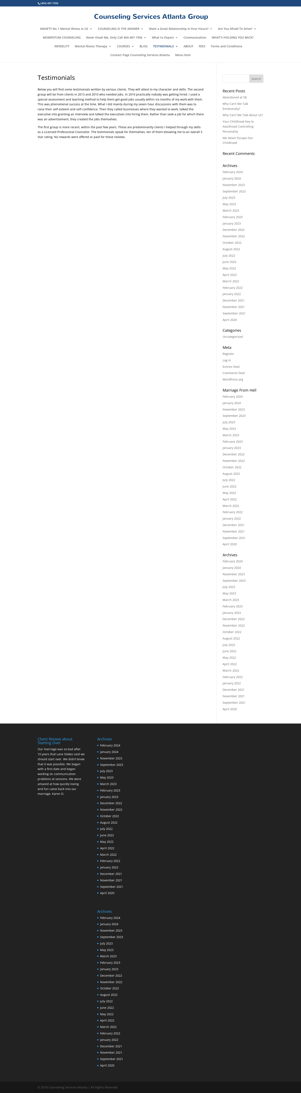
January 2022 (232, 294)
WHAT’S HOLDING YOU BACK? (233, 37)
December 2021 (234, 300)
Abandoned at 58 (235, 97)
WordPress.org (233, 379)
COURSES (123, 46)
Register (228, 354)
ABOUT (188, 46)
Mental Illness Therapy (91, 46)
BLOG (144, 46)
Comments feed (234, 373)
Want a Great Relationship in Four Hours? (178, 29)
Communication (195, 37)
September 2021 (234, 313)
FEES (202, 46)
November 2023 (234, 185)
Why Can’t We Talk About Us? (243, 115)
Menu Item (183, 55)
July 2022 (229, 256)
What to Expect (163, 37)
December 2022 (234, 230)
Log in (227, 360)
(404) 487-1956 (49, 3)
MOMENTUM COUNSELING (62, 37)
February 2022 (233, 288)
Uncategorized (233, 337)
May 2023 (229, 204)
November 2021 (234, 307)
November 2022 (234, 236)
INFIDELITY (61, 46)
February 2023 (233, 217)
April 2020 (230, 320)
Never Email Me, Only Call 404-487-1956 (114, 37)
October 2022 (232, 243)
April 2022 (230, 275)
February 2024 (233, 172)
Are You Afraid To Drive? (235, 29)
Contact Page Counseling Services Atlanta (140, 55)
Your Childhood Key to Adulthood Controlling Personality (238, 126)
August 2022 (231, 249)
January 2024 (232, 178)
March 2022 (231, 281)
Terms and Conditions (226, 46)
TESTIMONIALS (163, 46)
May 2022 (229, 268)
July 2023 (229, 198)
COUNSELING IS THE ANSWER (118, 29)
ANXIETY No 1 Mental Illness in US (64, 29)
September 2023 (234, 191)
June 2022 (229, 262)
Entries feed (231, 367)
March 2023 (231, 210)
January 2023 (232, 223)
